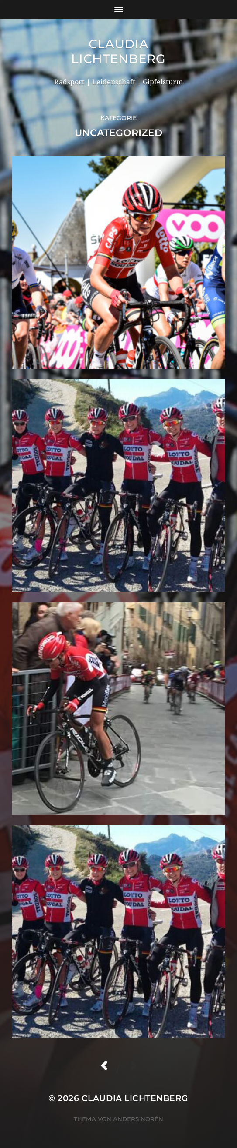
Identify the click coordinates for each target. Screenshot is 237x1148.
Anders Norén (138, 1118)
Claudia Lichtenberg (118, 51)
